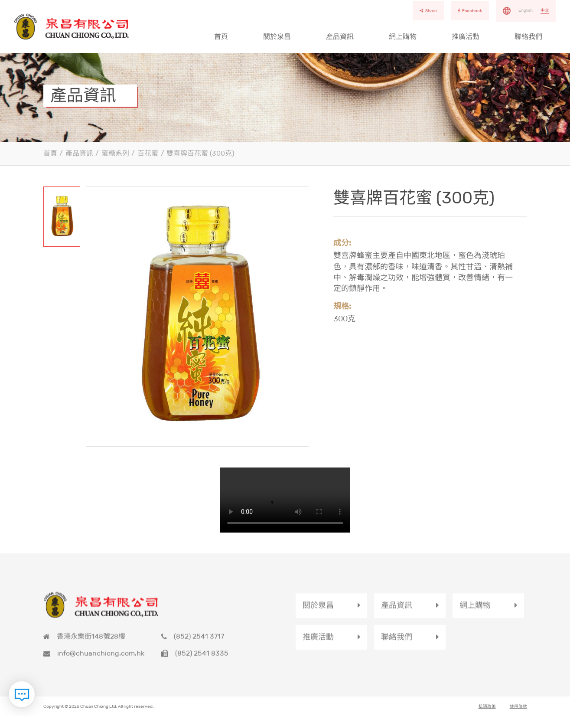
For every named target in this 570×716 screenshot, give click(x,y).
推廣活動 (465, 37)
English (525, 10)
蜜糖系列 (115, 153)
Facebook (470, 10)
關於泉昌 (277, 37)
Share (428, 10)
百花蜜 (147, 153)
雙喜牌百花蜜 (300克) (200, 153)
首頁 (221, 37)
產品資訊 (340, 37)
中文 (545, 10)
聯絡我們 (528, 37)
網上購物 (403, 37)
